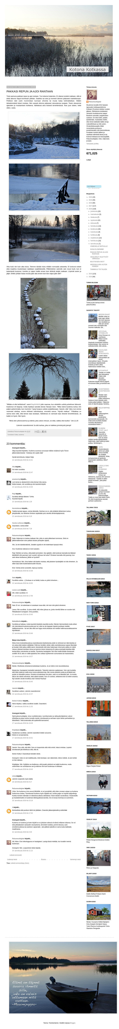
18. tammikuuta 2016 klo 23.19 (22, 800)
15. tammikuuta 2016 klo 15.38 (22, 571)
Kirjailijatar (16, 730)
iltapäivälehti (35, 404)
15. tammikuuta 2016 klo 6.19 (22, 516)
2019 (91, 200)
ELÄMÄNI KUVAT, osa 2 (103, 429)
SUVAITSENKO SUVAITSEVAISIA (104, 391)
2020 (91, 197)
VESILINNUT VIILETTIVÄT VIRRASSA (99, 258)
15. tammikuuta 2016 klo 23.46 (22, 633)
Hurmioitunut (17, 508)
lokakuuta (94, 217)
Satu (13, 577)
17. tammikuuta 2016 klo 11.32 (22, 706)
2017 (91, 206)
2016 (91, 209)
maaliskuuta (95, 238)
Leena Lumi (16, 590)
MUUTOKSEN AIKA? (97, 262)
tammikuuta (95, 244)
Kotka (16, 434)
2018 (91, 203)
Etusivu (43, 859)
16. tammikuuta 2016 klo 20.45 (22, 681)
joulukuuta (94, 211)
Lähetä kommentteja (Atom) (20, 863)
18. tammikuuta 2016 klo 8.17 (22, 782)
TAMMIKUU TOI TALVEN (98, 269)
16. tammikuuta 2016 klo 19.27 (22, 656)
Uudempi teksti (12, 859)
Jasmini (15, 688)
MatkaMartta (16, 621)
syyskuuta (94, 220)
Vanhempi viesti (75, 859)
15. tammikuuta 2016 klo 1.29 (22, 502)
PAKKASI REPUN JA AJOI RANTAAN (99, 253)
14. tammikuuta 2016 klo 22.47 (22, 472)
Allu (13, 467)
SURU (101, 447)
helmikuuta (94, 241)
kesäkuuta (94, 229)
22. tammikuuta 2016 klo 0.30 (22, 832)
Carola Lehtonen (18, 523)
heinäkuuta (94, 226)
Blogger (72, 1023)
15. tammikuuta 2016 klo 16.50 (22, 583)
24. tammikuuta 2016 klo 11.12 (22, 851)
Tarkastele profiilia (92, 144)
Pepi (13, 494)
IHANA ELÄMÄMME (97, 249)
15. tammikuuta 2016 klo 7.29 (22, 529)
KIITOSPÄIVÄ (103, 370)
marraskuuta (95, 214)
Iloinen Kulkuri (17, 701)
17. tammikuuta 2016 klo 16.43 (22, 769)
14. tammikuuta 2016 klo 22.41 (22, 460)
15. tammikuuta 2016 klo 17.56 (22, 596)
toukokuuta (94, 232)
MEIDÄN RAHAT (104, 314)
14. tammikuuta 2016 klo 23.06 (22, 487)
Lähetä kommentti (16, 855)
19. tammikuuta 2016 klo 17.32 (22, 813)
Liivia (14, 776)
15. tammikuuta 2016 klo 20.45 (22, 614)
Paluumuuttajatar (18, 535)
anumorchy (16, 479)
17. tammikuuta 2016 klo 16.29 (22, 723)
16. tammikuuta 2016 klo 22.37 (22, 694)
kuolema (21, 434)
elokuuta (94, 223)
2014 (91, 277)
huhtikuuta (94, 235)
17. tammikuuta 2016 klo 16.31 (22, 738)
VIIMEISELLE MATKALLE (99, 246)
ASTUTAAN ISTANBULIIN (103, 332)
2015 (91, 274)
